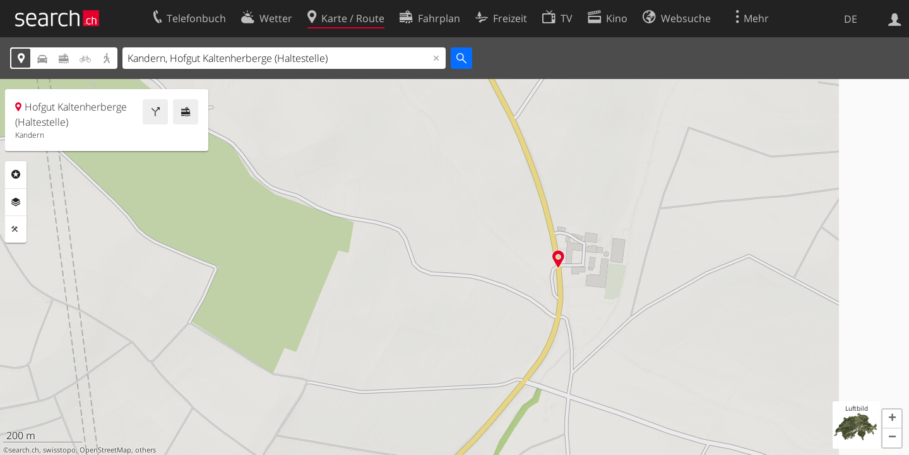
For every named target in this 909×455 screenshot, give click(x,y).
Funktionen (16, 229)
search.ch (24, 450)
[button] (891, 419)
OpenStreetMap (105, 450)
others (145, 450)
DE (850, 19)
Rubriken (16, 174)
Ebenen (16, 202)
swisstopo (59, 450)
